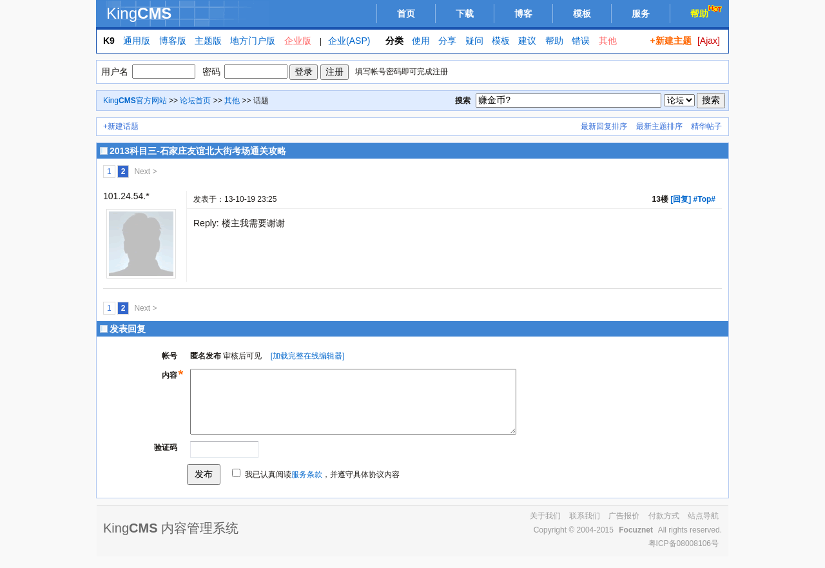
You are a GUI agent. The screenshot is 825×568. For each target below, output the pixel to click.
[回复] (680, 199)
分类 (394, 40)
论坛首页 (195, 100)
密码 (211, 71)
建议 (527, 40)
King (138, 13)
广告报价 (623, 527)
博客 (523, 13)
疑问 (474, 40)
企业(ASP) (349, 40)
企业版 (297, 40)
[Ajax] (708, 40)
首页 (406, 13)
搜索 (463, 100)
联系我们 (584, 527)
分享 (447, 40)
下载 (465, 13)
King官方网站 (135, 100)
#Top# (704, 199)
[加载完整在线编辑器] (308, 355)
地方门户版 (252, 40)
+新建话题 (121, 126)
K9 (109, 40)
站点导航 (703, 527)
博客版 (172, 40)
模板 (582, 13)
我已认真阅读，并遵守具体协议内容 (322, 486)
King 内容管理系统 (170, 540)
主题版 (208, 40)
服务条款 (306, 486)
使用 (421, 40)
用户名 (114, 71)
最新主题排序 (659, 126)
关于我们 (545, 527)
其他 (608, 40)
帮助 (707, 12)
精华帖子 (706, 126)
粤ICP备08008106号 (683, 555)
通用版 (136, 40)
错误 (581, 40)
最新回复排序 (604, 126)
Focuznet (636, 541)
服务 (641, 13)
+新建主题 (670, 40)
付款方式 (663, 527)
